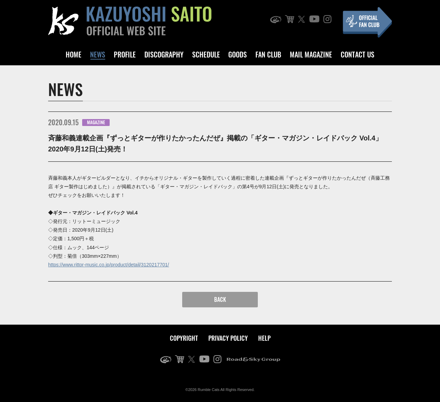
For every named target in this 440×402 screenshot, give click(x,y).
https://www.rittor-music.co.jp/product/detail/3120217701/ (108, 264)
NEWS (97, 54)
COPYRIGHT (184, 338)
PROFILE (125, 54)
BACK (220, 299)
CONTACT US (357, 54)
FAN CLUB (268, 54)
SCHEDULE (206, 54)
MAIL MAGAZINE (311, 54)
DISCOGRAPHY (164, 54)
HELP (264, 338)
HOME (73, 54)
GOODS (237, 54)
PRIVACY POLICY (228, 338)
